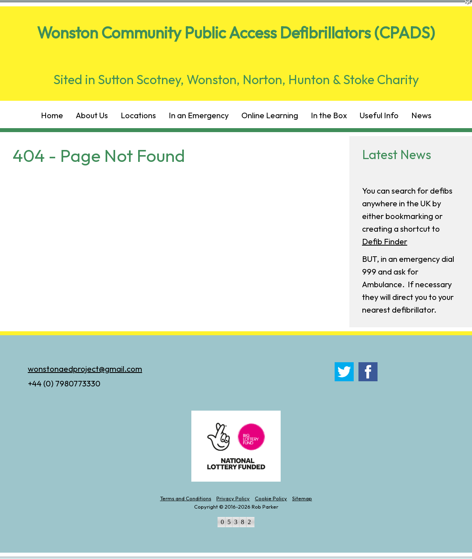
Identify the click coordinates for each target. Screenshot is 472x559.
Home (52, 115)
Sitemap (302, 498)
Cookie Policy (271, 498)
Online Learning (269, 115)
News (421, 115)
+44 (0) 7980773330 (64, 383)
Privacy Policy (233, 498)
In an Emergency (199, 115)
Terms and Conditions (185, 498)
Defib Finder (384, 241)
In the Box (329, 115)
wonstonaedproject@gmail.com (85, 369)
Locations (138, 115)
